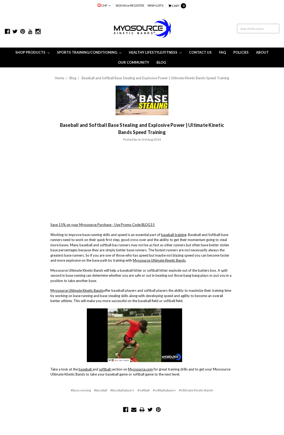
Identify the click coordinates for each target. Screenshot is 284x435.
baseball (85, 369)
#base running (81, 390)
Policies (241, 52)
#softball (144, 390)
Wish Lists (155, 5)
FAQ (222, 52)
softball (105, 369)
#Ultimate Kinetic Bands (196, 390)
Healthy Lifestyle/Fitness (155, 52)
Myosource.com (140, 369)
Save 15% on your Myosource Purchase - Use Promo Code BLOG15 (102, 225)
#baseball (100, 390)
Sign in (121, 5)
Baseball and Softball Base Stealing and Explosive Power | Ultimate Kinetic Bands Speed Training (155, 78)
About (262, 52)
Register (137, 5)
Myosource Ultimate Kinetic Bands (159, 260)
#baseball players (122, 390)
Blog (161, 62)
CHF (104, 5)
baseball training (173, 235)
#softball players (164, 390)
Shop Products (32, 52)
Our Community (133, 62)
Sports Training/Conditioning (89, 52)
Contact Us (200, 52)
